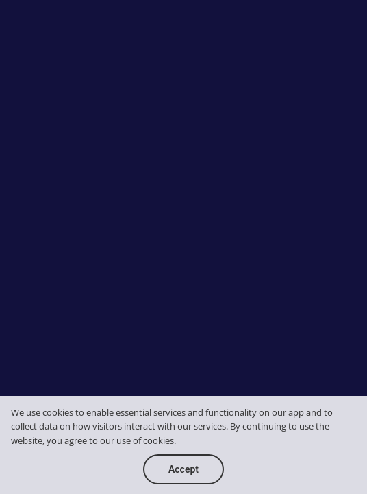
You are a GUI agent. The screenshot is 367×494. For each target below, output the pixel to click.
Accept (183, 469)
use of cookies (145, 440)
